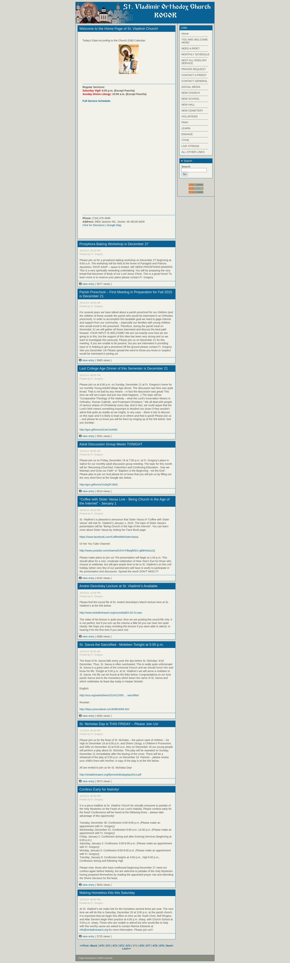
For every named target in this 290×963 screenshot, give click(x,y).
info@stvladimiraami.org (94, 929)
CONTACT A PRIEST (194, 75)
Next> (169, 945)
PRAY (184, 122)
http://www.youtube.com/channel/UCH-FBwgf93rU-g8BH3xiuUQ (117, 550)
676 (141, 945)
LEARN (185, 128)
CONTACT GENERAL (194, 80)
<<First (84, 945)
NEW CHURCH (190, 92)
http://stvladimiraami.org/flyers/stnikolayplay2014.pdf (110, 774)
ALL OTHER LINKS (193, 151)
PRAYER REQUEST (193, 69)
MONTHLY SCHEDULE (195, 54)
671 (108, 945)
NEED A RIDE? (190, 48)
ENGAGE (187, 134)
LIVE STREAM (190, 146)
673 (121, 945)
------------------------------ (194, 36)
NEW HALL (188, 104)
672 (115, 945)
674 (128, 945)
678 (155, 945)
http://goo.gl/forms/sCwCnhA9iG (99, 429)
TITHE (185, 140)
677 (148, 945)
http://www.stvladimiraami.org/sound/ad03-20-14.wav (111, 612)
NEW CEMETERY (192, 110)
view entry (87, 283)
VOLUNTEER (189, 116)
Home (184, 33)
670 (101, 945)
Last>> (126, 948)
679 (161, 945)
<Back (93, 945)
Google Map (114, 225)
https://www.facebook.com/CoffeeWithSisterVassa (109, 536)
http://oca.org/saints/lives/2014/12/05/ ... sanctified (109, 695)
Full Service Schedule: (96, 100)
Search (186, 160)
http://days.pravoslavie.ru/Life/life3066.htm (104, 709)
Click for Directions (93, 225)
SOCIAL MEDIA (190, 86)
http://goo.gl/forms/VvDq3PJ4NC (99, 484)
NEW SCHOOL (190, 98)
